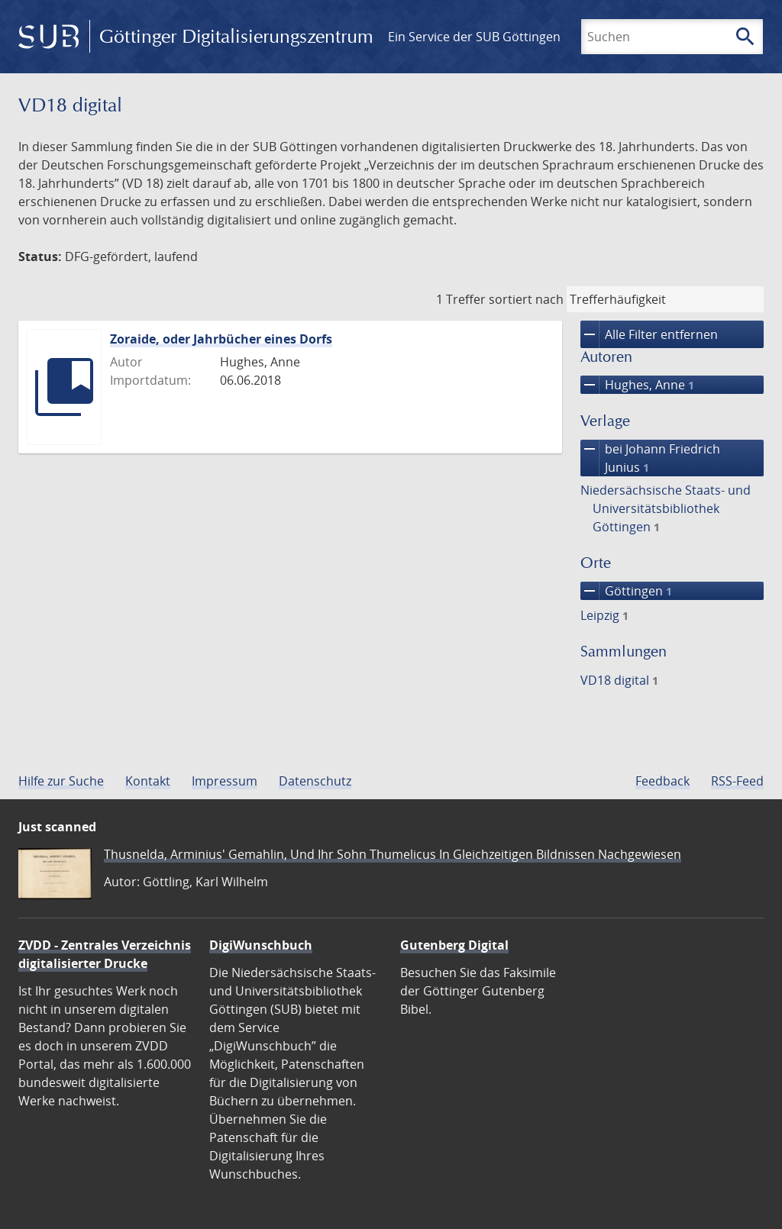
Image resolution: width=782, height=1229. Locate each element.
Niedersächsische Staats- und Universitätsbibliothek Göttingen (665, 508)
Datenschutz (315, 781)
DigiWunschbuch (260, 945)
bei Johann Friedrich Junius (650, 458)
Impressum (224, 781)
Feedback (662, 781)
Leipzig (604, 615)
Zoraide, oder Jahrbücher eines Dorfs (221, 339)
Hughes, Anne (637, 385)
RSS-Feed (737, 781)
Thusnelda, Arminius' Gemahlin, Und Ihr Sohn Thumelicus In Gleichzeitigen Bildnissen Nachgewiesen (392, 854)
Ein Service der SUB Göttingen (474, 36)
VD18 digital (619, 680)
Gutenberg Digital (454, 945)
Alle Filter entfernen (649, 334)
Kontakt (147, 781)
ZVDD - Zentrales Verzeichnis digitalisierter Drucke (104, 954)
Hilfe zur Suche (61, 781)
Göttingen (626, 591)
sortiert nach (526, 299)
